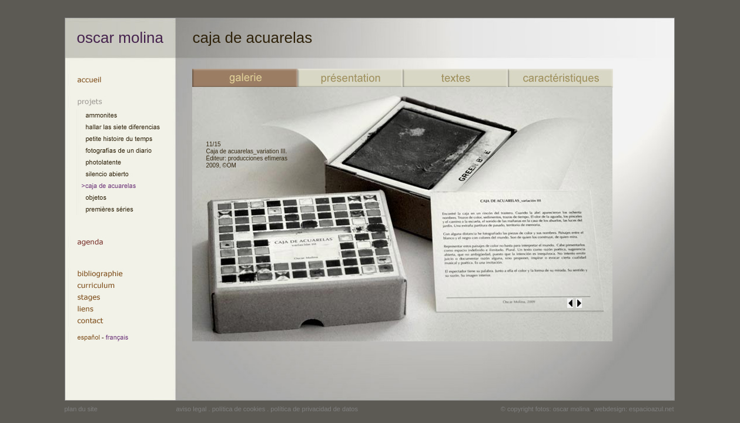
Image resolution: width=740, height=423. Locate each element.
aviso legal (191, 408)
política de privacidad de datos (314, 408)
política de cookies (239, 408)
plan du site (81, 408)
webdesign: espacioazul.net (634, 408)
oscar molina (120, 37)
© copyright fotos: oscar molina (545, 408)
